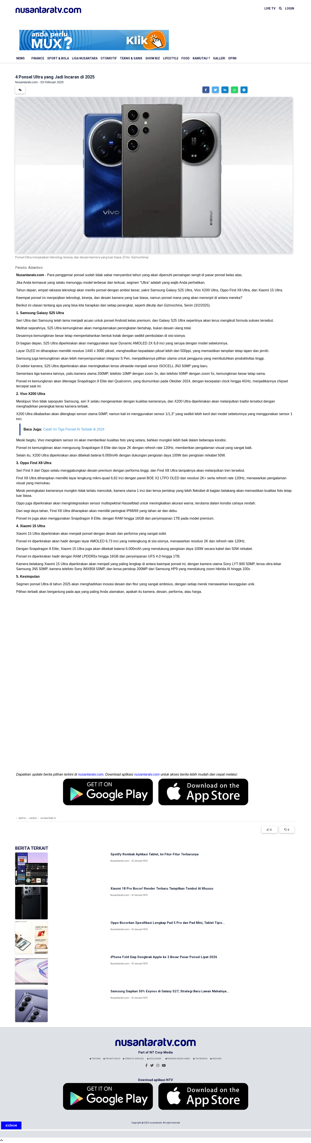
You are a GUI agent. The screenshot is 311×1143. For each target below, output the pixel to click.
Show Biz (152, 58)
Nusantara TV (48, 818)
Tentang (95, 1059)
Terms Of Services (133, 1059)
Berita (22, 818)
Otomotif (109, 58)
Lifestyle (170, 58)
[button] (205, 89)
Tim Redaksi (200, 1059)
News (20, 58)
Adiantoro (35, 268)
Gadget (33, 818)
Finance (37, 58)
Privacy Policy (111, 1059)
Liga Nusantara (85, 58)
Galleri (219, 58)
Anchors (215, 1059)
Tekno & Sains (131, 58)
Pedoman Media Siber (177, 1059)
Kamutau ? (201, 58)
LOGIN (289, 8)
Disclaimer (154, 1059)
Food (185, 58)
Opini (232, 58)
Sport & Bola (58, 58)
